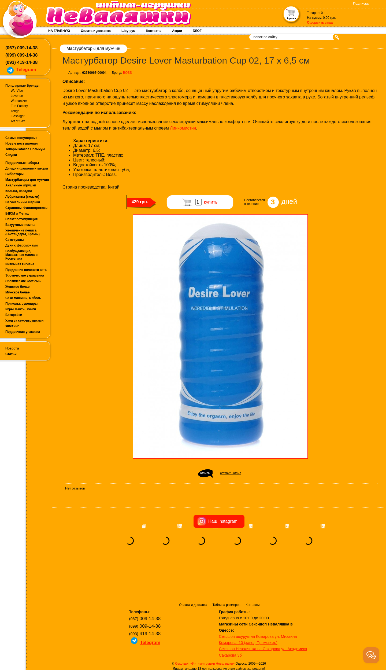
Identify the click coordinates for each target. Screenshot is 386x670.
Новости (12, 348)
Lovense (17, 96)
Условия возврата (228, 638)
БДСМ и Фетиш (17, 213)
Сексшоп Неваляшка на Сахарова (249, 613)
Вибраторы (14, 174)
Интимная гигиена (19, 264)
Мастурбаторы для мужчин (27, 180)
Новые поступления (21, 143)
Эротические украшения (24, 275)
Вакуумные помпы (20, 225)
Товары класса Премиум (25, 149)
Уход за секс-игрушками (24, 320)
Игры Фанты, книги (20, 309)
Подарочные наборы (22, 163)
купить (211, 202)
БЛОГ (197, 31)
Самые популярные (21, 138)
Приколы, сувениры (21, 303)
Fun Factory (19, 106)
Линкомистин (183, 128)
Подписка (361, 3)
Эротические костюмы (23, 281)
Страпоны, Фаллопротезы (26, 208)
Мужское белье (17, 292)
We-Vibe (17, 91)
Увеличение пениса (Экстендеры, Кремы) (22, 232)
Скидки (11, 155)
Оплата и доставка (96, 31)
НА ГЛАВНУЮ (59, 31)
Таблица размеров (226, 569)
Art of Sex (18, 121)
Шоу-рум (128, 31)
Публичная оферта (258, 638)
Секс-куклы (14, 240)
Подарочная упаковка (22, 332)
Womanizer (19, 101)
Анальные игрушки (20, 185)
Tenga (15, 111)
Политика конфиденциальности (189, 638)
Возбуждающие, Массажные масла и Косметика (21, 254)
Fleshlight (17, 116)
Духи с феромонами (21, 245)
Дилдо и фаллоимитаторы (26, 168)
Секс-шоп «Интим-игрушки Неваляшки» (205, 627)
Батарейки (13, 315)
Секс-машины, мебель (23, 298)
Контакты (153, 31)
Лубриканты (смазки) (22, 196)
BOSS (127, 73)
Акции (177, 31)
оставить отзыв (230, 472)
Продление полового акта (26, 270)
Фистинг (12, 326)
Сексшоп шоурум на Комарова (246, 600)
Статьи (11, 354)
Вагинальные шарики (22, 202)
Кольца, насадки (18, 191)
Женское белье (17, 287)
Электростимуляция (21, 219)
